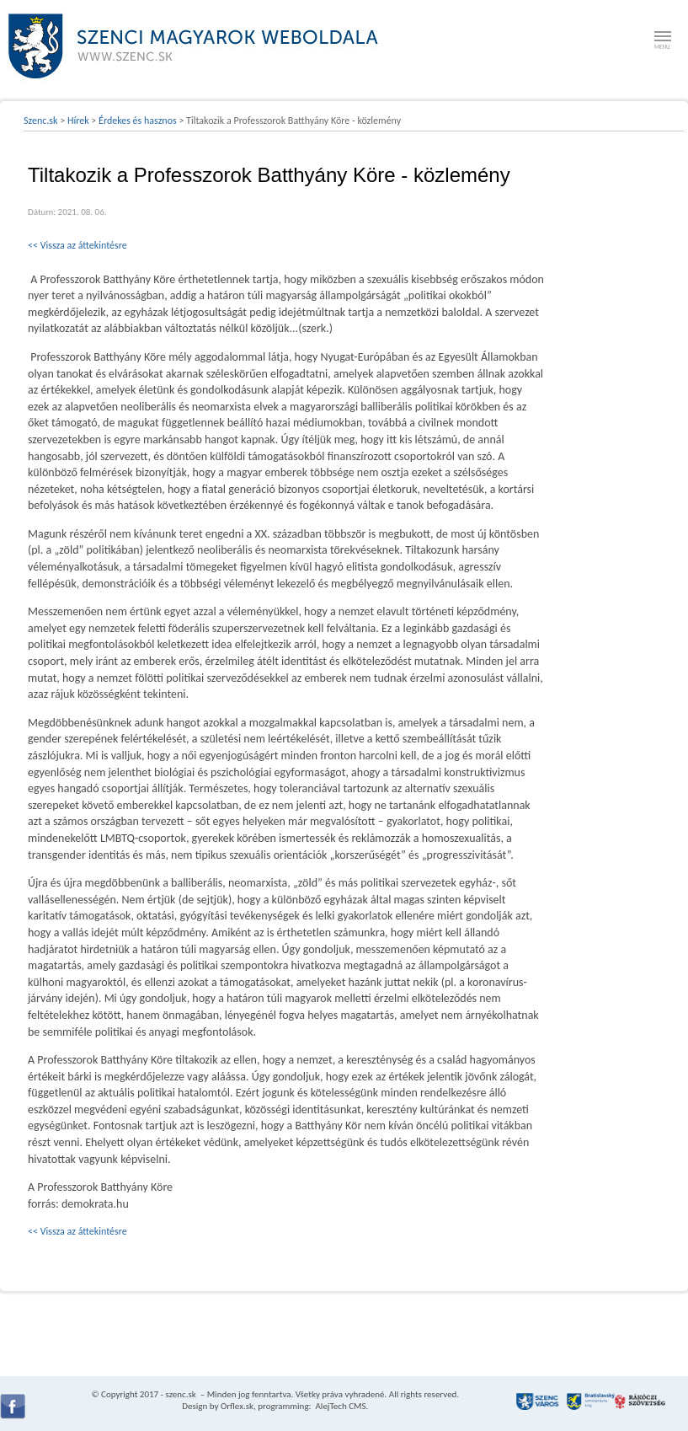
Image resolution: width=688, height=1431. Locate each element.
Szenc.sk (41, 120)
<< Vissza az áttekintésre (77, 245)
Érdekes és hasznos (138, 120)
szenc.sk (180, 1394)
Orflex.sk (237, 1406)
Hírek (78, 120)
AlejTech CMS (339, 1406)
